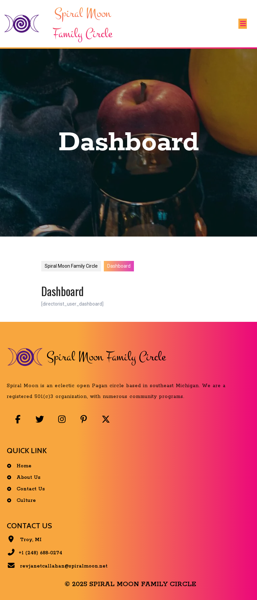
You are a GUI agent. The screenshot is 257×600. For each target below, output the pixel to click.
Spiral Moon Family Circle (71, 266)
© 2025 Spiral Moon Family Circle (130, 584)
